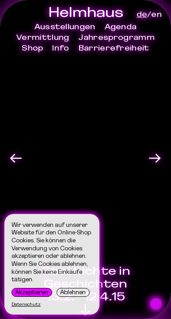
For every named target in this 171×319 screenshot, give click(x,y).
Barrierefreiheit (114, 47)
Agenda (121, 26)
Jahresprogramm (116, 37)
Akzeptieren (31, 292)
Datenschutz (26, 304)
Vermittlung (42, 37)
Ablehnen (73, 292)
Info (60, 47)
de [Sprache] (142, 14)
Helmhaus (85, 12)
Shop (32, 47)
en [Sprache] (156, 14)
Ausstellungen (64, 26)
